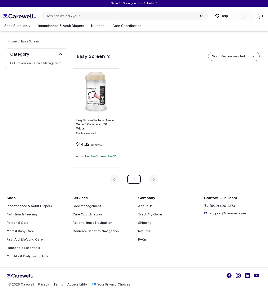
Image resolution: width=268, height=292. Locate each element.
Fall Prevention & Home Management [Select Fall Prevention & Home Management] (35, 63)
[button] (36, 54)
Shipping (145, 223)
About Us (145, 206)
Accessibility (77, 284)
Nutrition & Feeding (22, 214)
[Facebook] (229, 275)
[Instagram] (238, 275)
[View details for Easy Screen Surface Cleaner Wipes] (96, 118)
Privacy (43, 284)
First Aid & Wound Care (25, 239)
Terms (58, 284)
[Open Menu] (17, 26)
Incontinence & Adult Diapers (61, 26)
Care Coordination (127, 26)
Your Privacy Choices (110, 284)
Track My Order (150, 214)
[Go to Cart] (260, 16)
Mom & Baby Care (20, 231)
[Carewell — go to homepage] (19, 16)
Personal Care (17, 223)
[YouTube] (256, 275)
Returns (144, 231)
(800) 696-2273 (219, 206)
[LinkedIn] (247, 275)
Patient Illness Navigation (92, 223)
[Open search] (124, 16)
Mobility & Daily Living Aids (27, 256)
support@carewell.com (225, 213)
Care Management (86, 206)
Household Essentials (23, 248)
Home (12, 41)
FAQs (142, 239)
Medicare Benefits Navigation (95, 231)
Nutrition (97, 26)
